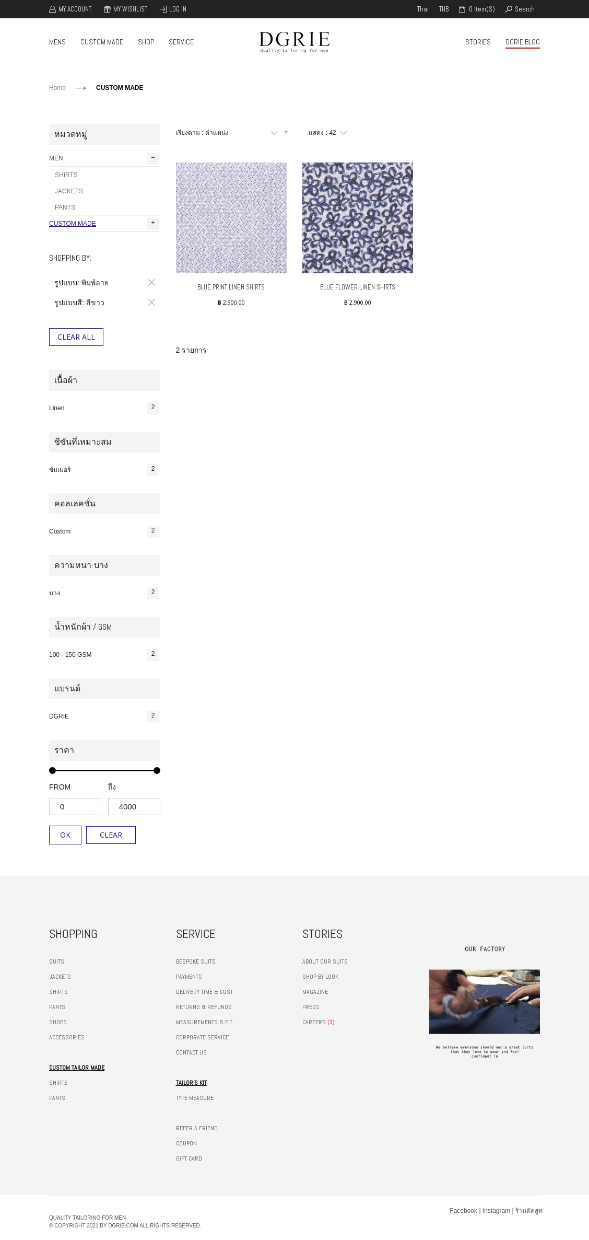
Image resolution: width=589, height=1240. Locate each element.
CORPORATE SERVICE (202, 1037)
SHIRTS (66, 175)
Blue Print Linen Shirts (231, 287)
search (525, 9)
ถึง (112, 787)
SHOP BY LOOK (320, 976)
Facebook (463, 1210)
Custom (104, 532)
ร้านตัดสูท (529, 1210)
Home (57, 87)
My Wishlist (130, 9)
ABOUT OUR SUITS (325, 961)
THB (444, 9)
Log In (177, 9)
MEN (104, 159)
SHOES (58, 1022)
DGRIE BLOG (522, 42)
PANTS (65, 207)
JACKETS (69, 191)
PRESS (311, 1007)
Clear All (76, 337)
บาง (104, 593)
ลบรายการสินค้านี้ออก (150, 282)
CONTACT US (191, 1052)
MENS (57, 42)
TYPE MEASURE (195, 1098)
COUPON (186, 1143)
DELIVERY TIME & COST (204, 992)
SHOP (146, 42)
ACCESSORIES (67, 1037)
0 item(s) (481, 9)
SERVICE (181, 42)
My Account (74, 9)
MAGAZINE (315, 992)
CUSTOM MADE (101, 42)
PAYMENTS (189, 976)
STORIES (478, 42)
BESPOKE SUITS (196, 961)
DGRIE (104, 717)
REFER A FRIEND (197, 1128)
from (59, 787)
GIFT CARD (189, 1158)
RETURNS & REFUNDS (204, 1007)
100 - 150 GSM (104, 655)
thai (423, 9)
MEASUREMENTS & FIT (204, 1022)
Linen (104, 408)
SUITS (56, 961)
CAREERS (314, 1022)
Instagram (496, 1210)
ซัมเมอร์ (104, 470)
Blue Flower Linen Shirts (357, 287)
